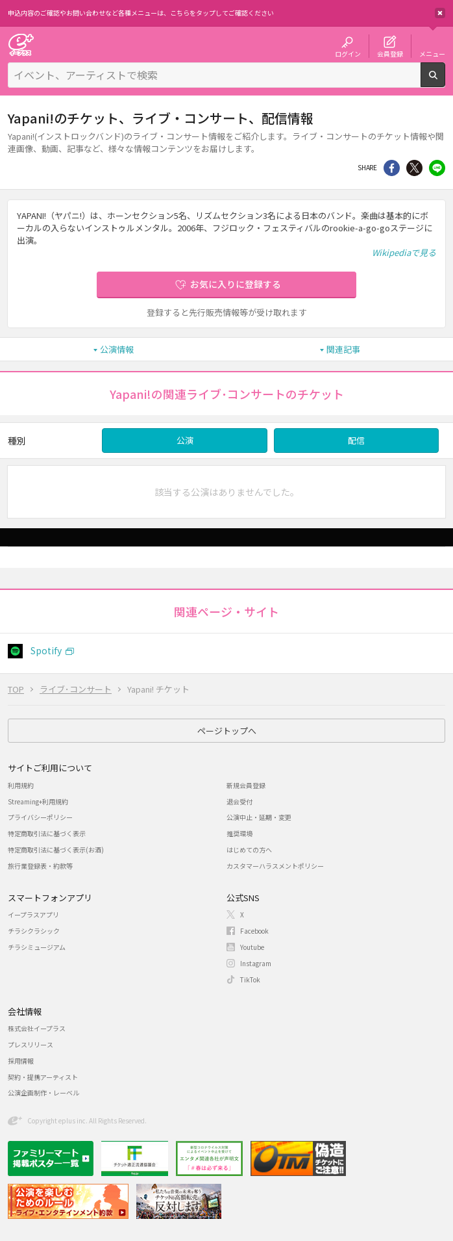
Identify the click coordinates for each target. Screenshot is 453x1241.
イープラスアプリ (33, 914)
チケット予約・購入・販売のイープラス (21, 44)
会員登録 (390, 53)
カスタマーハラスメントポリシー (275, 866)
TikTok (250, 979)
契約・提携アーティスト (43, 1077)
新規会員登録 (245, 785)
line (437, 168)
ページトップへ (226, 730)
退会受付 (239, 801)
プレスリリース (30, 1044)
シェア (392, 168)
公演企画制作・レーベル (43, 1092)
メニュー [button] (432, 53)
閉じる (440, 13)
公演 (185, 440)
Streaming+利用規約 (38, 801)
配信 (356, 440)
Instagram (255, 963)
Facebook (254, 931)
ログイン (348, 53)
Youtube (252, 947)
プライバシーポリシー (40, 817)
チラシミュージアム (37, 947)
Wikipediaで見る (404, 252)
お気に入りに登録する (235, 283)
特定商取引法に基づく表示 (47, 833)
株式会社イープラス (37, 1028)
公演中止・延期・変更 (258, 817)
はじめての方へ (249, 849)
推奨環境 (239, 833)
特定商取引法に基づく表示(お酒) (56, 849)
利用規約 (21, 785)
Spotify (46, 650)
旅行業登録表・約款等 (40, 866)
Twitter (414, 168)
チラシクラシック (34, 931)
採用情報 (21, 1061)
